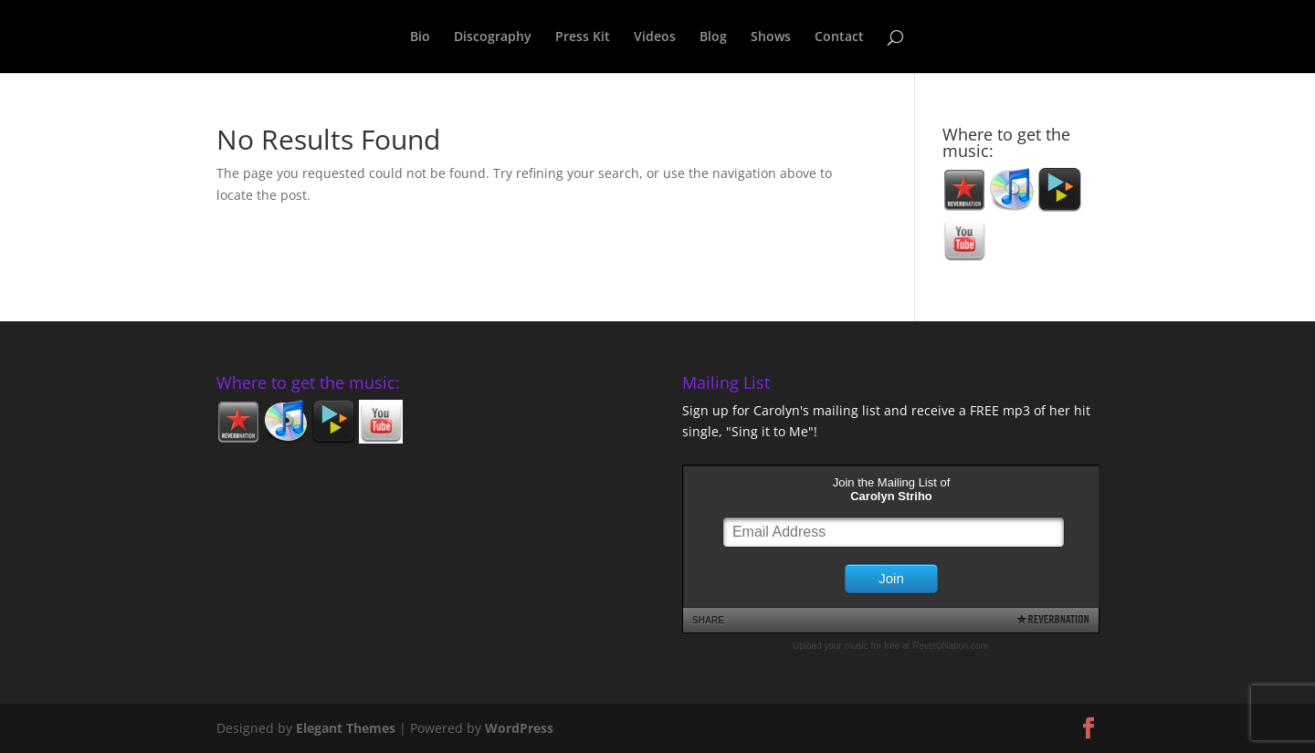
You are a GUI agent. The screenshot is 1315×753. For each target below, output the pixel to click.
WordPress (519, 728)
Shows (771, 37)
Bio (420, 37)
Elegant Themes (345, 728)
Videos (655, 37)
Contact (839, 37)
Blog (713, 37)
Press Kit (582, 37)
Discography (492, 37)
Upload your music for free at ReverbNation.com (890, 646)
